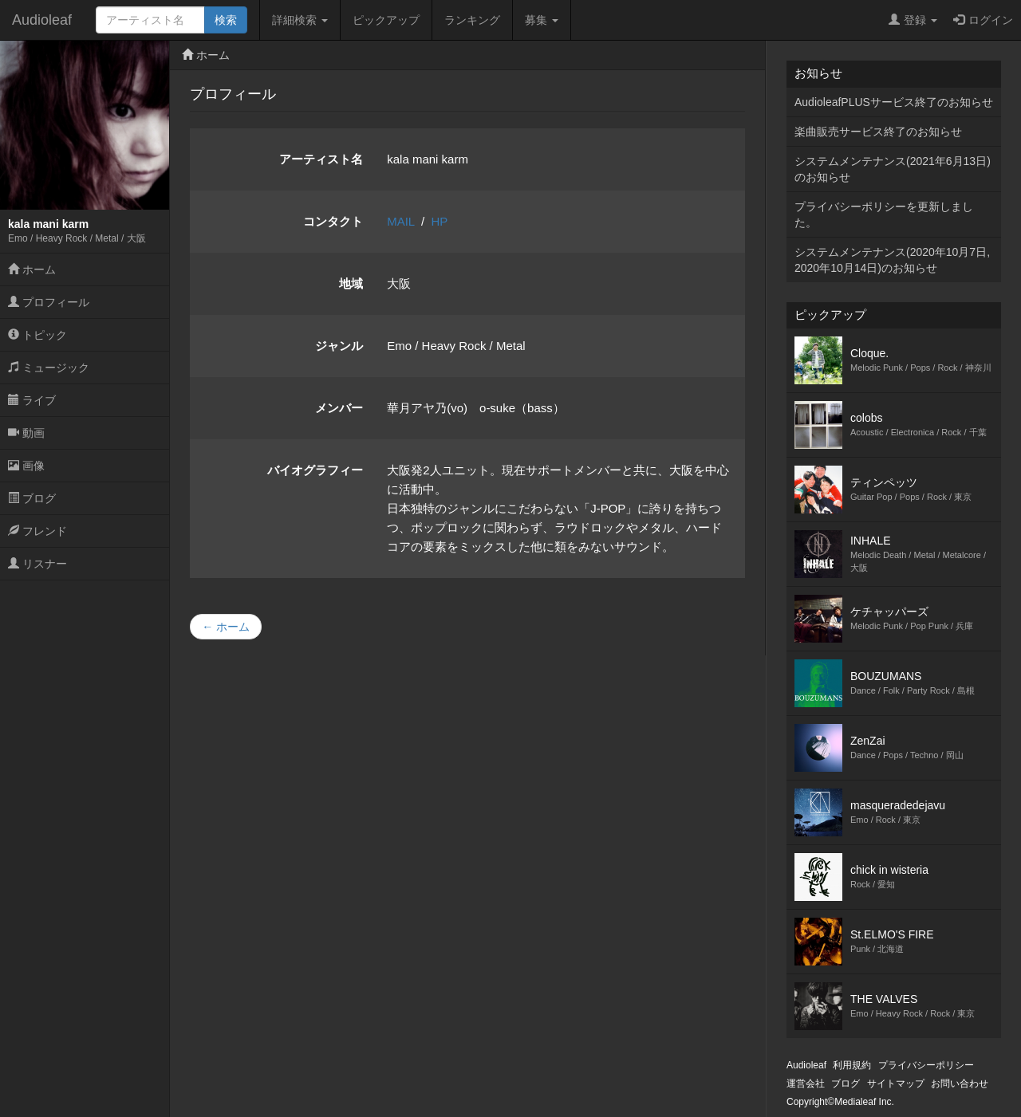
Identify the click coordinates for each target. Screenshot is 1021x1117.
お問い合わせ (959, 1083)
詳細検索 (300, 20)
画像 (26, 465)
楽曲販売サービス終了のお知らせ (878, 131)
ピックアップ (386, 20)
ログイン (983, 20)
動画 (26, 433)
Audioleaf (42, 20)
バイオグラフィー (315, 470)
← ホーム (226, 626)
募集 (541, 20)
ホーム (32, 269)
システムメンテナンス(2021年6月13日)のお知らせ (892, 169)
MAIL (400, 221)
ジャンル (339, 345)
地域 (351, 283)
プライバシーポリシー (926, 1065)
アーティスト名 (321, 159)
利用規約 (852, 1065)
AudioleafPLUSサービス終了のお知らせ (893, 102)
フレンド (37, 531)
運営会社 (805, 1083)
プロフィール (48, 302)
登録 (913, 20)
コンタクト (333, 221)
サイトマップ (895, 1083)
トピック (37, 334)
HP (440, 221)
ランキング (472, 20)
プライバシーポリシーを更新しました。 (883, 214)
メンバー (339, 408)
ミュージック (48, 367)
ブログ (32, 498)
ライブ (32, 400)
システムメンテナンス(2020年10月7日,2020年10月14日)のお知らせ (892, 260)
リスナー (37, 563)
